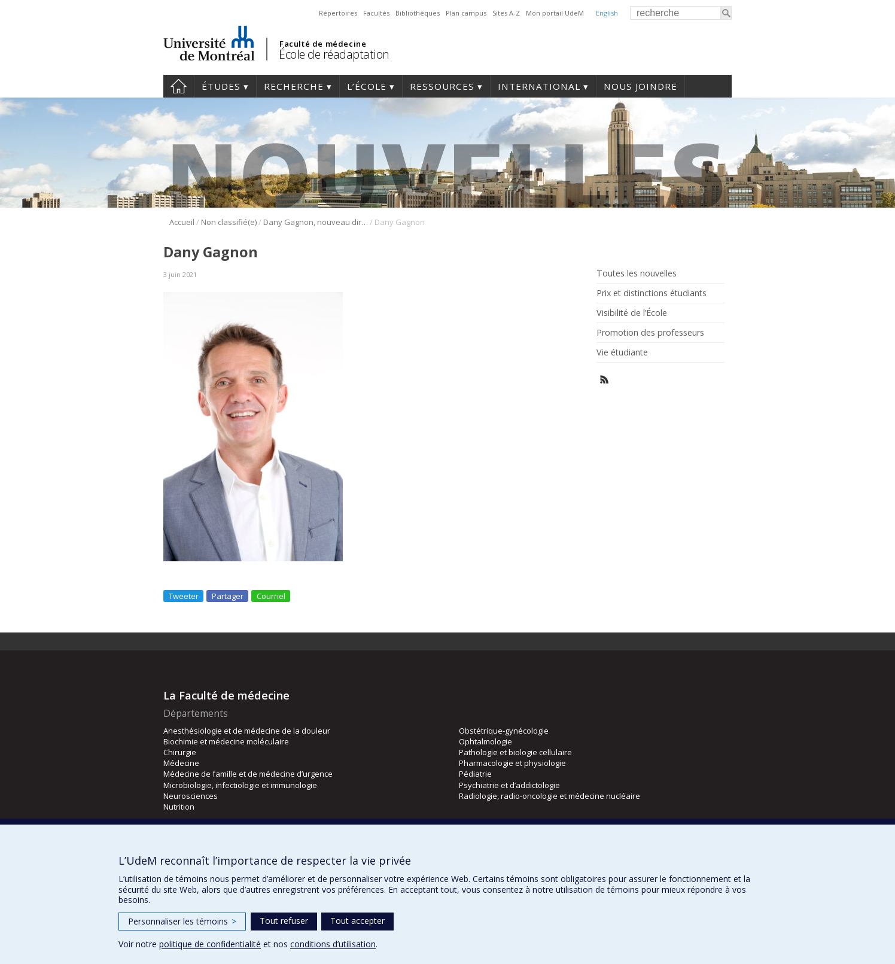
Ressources (442, 86)
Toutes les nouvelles (636, 273)
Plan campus (466, 12)
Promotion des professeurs (650, 332)
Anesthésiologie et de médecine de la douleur (246, 730)
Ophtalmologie (485, 741)
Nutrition (178, 806)
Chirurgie (179, 752)
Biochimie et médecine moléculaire (226, 741)
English (607, 12)
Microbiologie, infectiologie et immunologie (240, 785)
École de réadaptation (334, 54)
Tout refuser (284, 920)
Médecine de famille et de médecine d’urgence (248, 773)
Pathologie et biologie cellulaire (515, 752)
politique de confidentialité (210, 944)
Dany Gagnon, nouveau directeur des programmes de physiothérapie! (315, 222)
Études (221, 86)
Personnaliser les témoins (182, 921)
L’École (366, 86)
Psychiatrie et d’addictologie (509, 785)
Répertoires (338, 12)
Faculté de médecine (322, 43)
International (539, 86)
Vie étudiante (622, 352)
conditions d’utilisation (333, 944)
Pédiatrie (475, 773)
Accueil (179, 86)
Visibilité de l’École (631, 313)
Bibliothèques (417, 12)
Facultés (376, 12)
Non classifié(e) (229, 222)
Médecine (181, 763)
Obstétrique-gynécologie (504, 730)
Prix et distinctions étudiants (651, 293)
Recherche (294, 86)
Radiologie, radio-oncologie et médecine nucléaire (549, 795)
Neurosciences (190, 795)
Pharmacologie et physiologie (512, 763)
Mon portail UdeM (555, 12)
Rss (604, 379)
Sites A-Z (506, 12)
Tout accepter (357, 920)
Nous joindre (640, 86)
